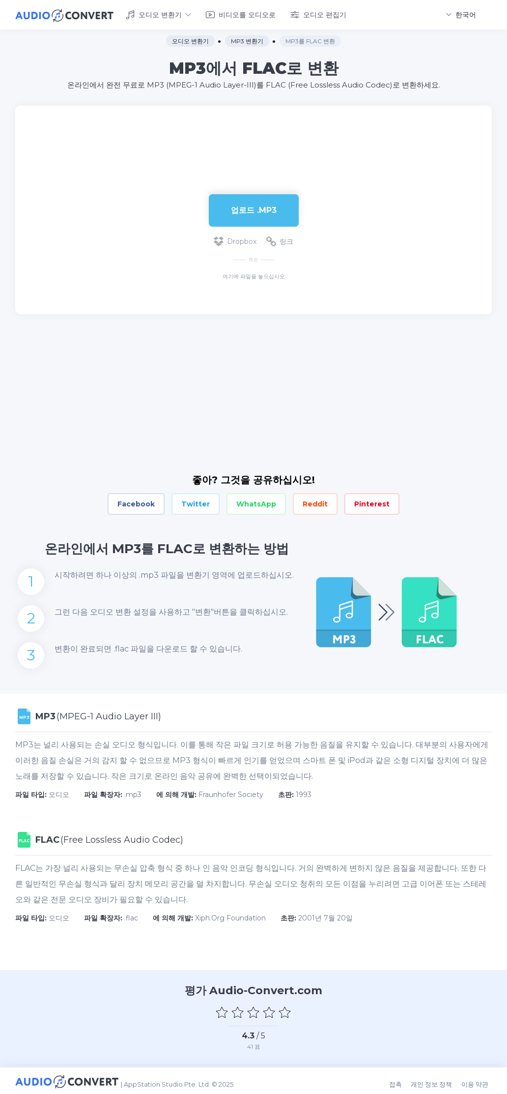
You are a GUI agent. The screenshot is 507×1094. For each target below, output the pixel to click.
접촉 (402, 1080)
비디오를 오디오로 (241, 13)
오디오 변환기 (158, 13)
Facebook (136, 502)
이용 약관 (478, 1080)
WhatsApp (256, 502)
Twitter (195, 502)
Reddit (315, 502)
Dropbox (235, 240)
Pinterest (372, 502)
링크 (279, 240)
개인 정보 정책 (436, 1080)
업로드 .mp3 (254, 208)
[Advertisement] (253, 136)
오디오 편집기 (318, 13)
